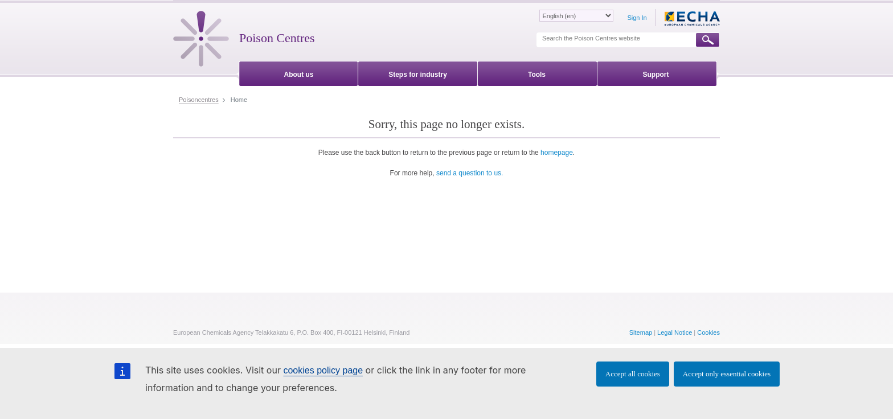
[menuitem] (298, 72)
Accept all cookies (632, 373)
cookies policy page (323, 370)
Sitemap (640, 332)
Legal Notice (674, 332)
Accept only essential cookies (727, 373)
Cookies (708, 332)
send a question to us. (469, 173)
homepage (556, 153)
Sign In (636, 17)
